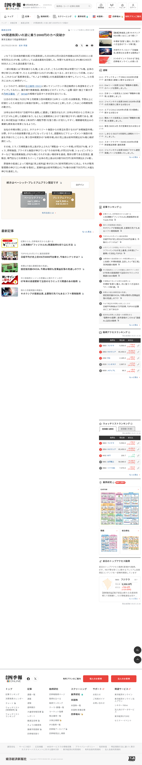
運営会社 (11, 747)
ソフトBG (111, 468)
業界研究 (81, 16)
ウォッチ (122, 6)
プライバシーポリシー (85, 747)
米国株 (98, 16)
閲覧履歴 (101, 6)
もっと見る (87, 232)
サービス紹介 (25, 747)
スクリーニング (62, 16)
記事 (26, 16)
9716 (24, 94)
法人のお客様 (124, 679)
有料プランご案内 (133, 16)
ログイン (133, 6)
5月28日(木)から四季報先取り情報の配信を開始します (34, 5)
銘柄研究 (43, 16)
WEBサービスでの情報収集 (59, 747)
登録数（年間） (127, 429)
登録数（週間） (108, 429)
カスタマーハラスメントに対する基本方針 (40, 749)
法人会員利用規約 (113, 749)
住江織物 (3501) (33, 86)
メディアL (111, 371)
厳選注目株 (25, 23)
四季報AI (116, 16)
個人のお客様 (96, 679)
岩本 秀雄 (23, 45)
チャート (112, 6)
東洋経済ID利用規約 (72, 749)
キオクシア (111, 352)
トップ (8, 16)
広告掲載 (39, 747)
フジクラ (110, 346)
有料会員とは (48, 213)
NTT (109, 456)
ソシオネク (111, 364)
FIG (108, 358)
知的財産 (103, 747)
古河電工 (110, 462)
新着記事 (13, 23)
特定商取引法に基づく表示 (123, 747)
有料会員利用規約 (93, 749)
